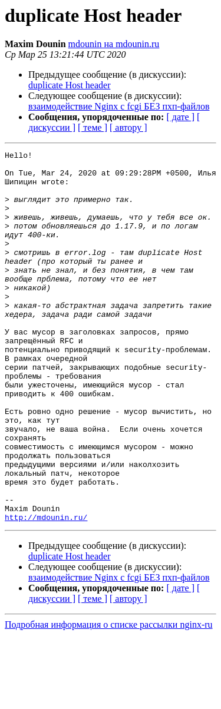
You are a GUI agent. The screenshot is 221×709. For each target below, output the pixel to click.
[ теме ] (92, 127)
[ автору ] (128, 127)
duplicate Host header (69, 85)
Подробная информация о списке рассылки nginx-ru (109, 699)
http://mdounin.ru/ (46, 591)
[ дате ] (180, 117)
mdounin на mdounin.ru (114, 44)
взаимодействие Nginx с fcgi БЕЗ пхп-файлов (119, 106)
